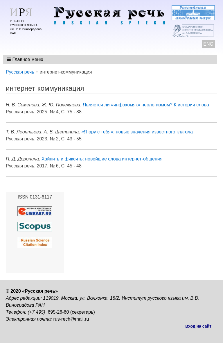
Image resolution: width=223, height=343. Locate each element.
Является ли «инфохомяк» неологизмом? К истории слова (146, 104)
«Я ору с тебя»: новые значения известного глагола (137, 131)
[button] (25, 59)
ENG (208, 44)
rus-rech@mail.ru (71, 319)
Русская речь (20, 71)
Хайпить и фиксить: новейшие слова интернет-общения (102, 158)
